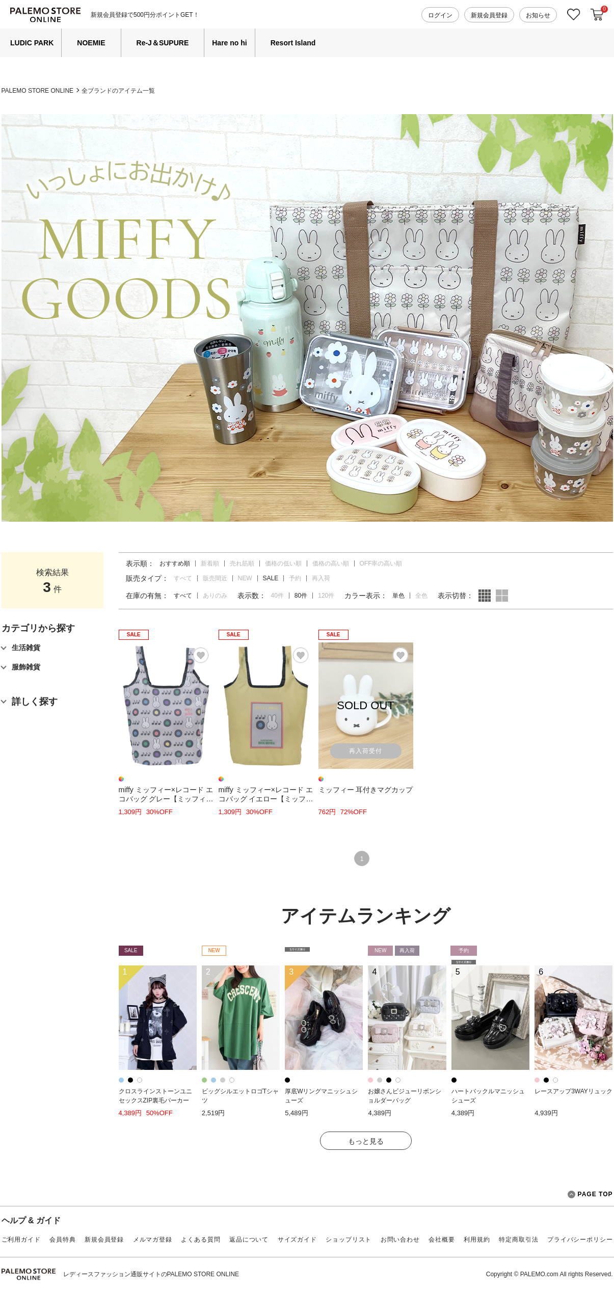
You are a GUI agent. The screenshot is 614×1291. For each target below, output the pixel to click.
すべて (183, 578)
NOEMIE (91, 43)
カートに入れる (597, 15)
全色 (421, 595)
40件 (277, 595)
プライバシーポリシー (579, 1239)
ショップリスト (348, 1239)
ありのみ (215, 595)
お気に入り (573, 14)
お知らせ (538, 15)
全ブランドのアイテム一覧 (118, 91)
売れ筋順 (242, 563)
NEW (245, 578)
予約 (295, 578)
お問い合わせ (400, 1239)
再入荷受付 (365, 751)
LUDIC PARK (32, 43)
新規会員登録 (489, 15)
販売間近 (215, 578)
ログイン (440, 15)
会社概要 (442, 1239)
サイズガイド (297, 1239)
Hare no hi (229, 43)
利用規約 (477, 1239)
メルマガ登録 (152, 1239)
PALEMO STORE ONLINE (38, 91)
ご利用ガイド (21, 1239)
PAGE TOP (590, 1194)
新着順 (210, 563)
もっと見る (366, 1141)
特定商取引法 (518, 1239)
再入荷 (321, 578)
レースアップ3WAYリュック (573, 1091)
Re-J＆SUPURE (163, 43)
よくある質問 (200, 1239)
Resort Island (293, 43)
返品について (249, 1239)
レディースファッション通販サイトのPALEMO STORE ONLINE (151, 1274)
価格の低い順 (283, 563)
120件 (326, 595)
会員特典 (62, 1239)
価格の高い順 (330, 563)
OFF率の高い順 (381, 563)
